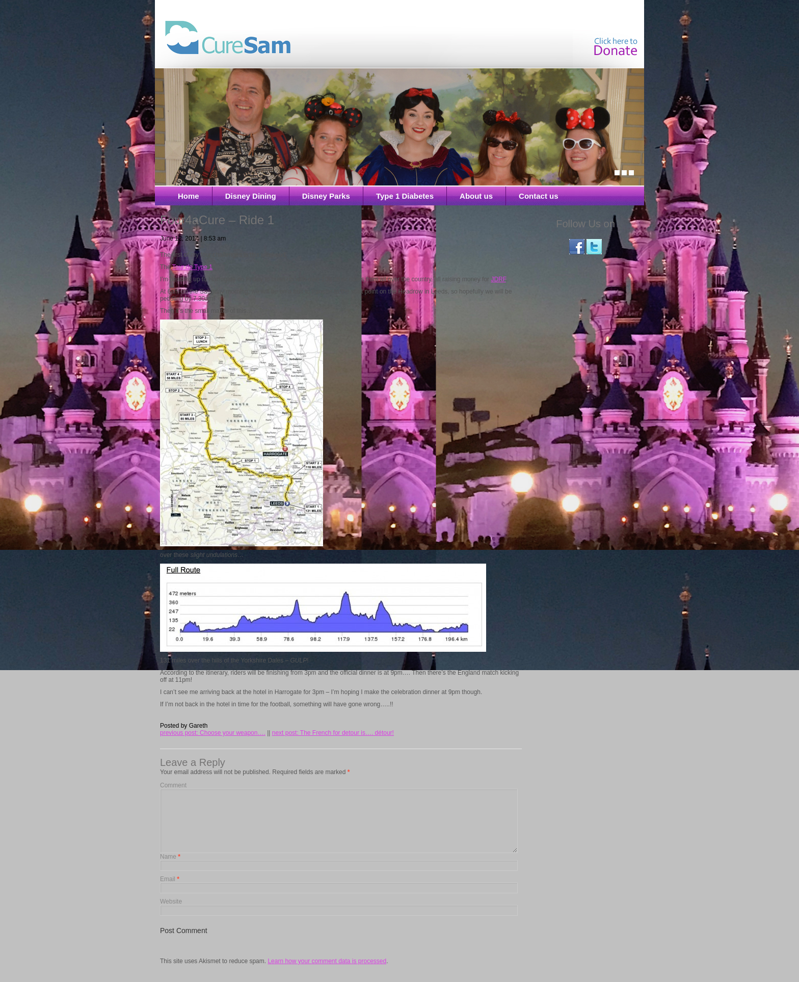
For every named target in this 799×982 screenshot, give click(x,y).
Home (188, 196)
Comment (173, 785)
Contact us (538, 196)
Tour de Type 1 (192, 267)
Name (170, 868)
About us (476, 196)
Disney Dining (250, 196)
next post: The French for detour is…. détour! (333, 732)
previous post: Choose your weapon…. (212, 732)
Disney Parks (326, 196)
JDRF (498, 279)
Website (171, 913)
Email (169, 891)
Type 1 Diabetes (405, 196)
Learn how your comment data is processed (327, 973)
